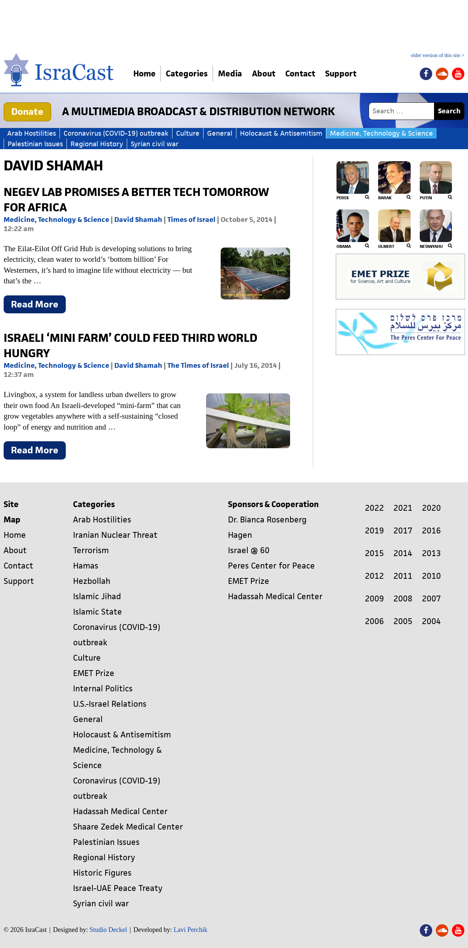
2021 (402, 508)
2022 (374, 508)
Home (144, 73)
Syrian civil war (155, 143)
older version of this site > (437, 55)
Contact (302, 73)
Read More (38, 306)
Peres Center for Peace (271, 565)
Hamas (85, 565)
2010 (431, 576)
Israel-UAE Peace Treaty (118, 888)
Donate (27, 111)
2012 (374, 576)
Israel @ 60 (249, 550)
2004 (431, 621)
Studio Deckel (108, 929)
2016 (431, 530)
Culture (187, 133)
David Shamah (138, 219)
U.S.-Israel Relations (110, 704)
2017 (402, 530)
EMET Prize (93, 673)
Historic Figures (102, 873)
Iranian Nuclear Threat (115, 535)
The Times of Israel (198, 365)
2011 (402, 576)
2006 (374, 621)
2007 (431, 598)
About (264, 73)
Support (343, 73)
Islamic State (97, 612)
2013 (431, 553)
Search (449, 111)
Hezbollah (91, 581)
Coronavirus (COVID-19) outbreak (116, 133)
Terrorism (91, 550)
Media (230, 73)
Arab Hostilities (31, 133)
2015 (374, 553)
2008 (402, 598)
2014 (402, 553)
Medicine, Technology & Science (381, 133)
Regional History (97, 143)
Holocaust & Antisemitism (281, 133)
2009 (374, 598)
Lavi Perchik (190, 929)
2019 (374, 530)
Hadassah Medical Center (120, 811)
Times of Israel (191, 219)
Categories (187, 73)
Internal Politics (103, 688)
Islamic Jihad (97, 596)
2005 (402, 621)
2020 (431, 508)
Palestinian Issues (35, 143)
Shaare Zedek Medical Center (128, 827)
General (219, 133)
